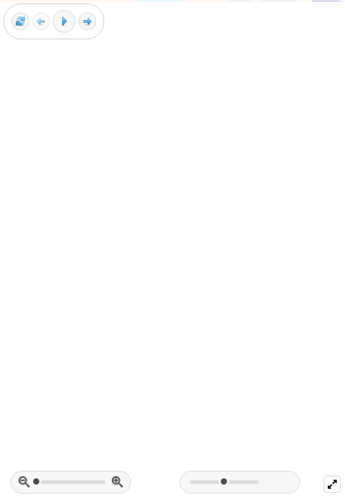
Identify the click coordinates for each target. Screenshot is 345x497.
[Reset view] (20, 22)
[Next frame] (87, 22)
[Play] (64, 21)
